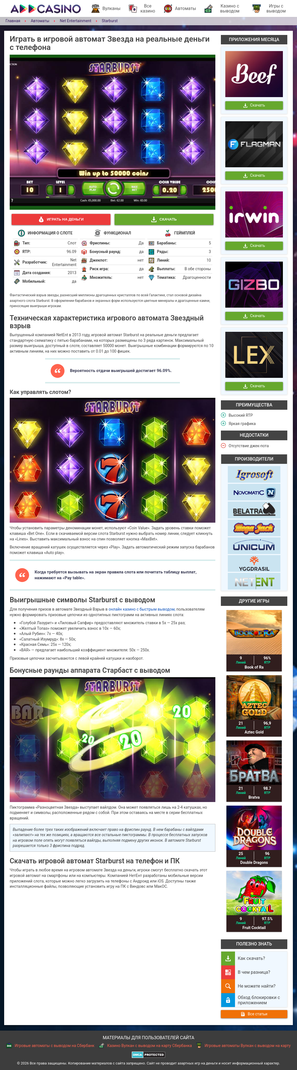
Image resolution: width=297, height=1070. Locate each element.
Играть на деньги (61, 219)
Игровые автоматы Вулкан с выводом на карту (243, 1045)
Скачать (164, 219)
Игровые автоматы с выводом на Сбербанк (50, 1045)
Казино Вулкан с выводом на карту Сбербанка (145, 1045)
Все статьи (254, 1014)
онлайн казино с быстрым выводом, (142, 609)
